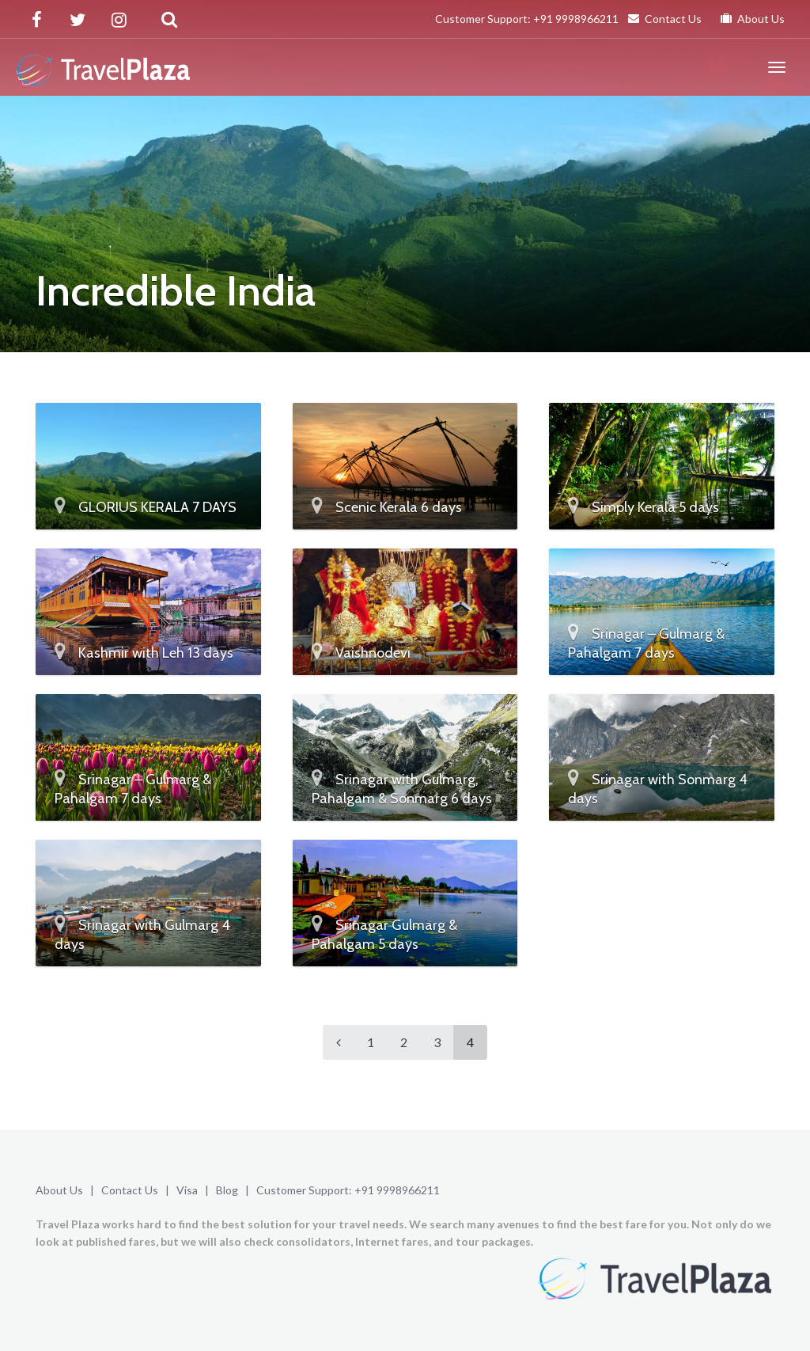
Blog (227, 1190)
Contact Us (665, 18)
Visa (187, 1190)
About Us (753, 18)
